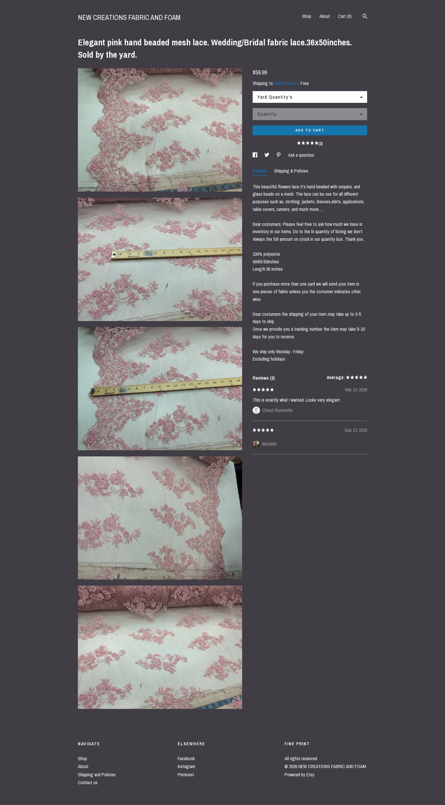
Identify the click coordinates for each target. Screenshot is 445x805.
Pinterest (186, 774)
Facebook (186, 758)
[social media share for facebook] (256, 155)
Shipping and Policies (97, 774)
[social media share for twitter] (267, 155)
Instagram (186, 766)
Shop (306, 16)
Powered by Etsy (299, 774)
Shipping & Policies (291, 171)
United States (286, 83)
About (324, 16)
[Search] (365, 17)
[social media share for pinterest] (279, 155)
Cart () (345, 16)
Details (260, 171)
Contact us (87, 782)
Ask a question (301, 155)
